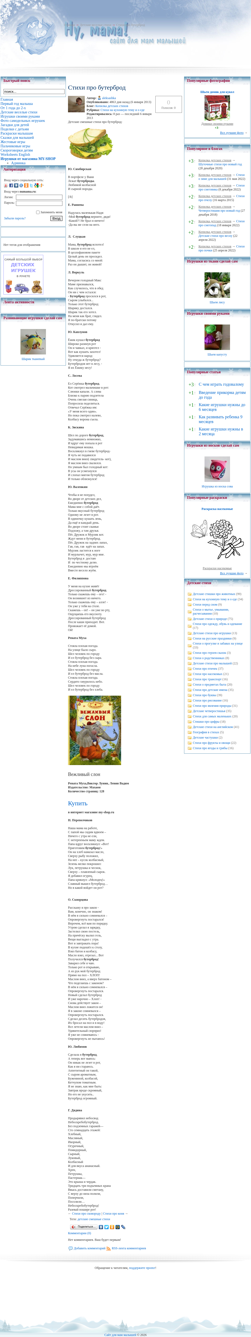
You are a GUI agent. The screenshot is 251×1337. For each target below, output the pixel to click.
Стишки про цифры (206, 721)
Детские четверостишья (209, 711)
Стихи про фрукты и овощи (211, 743)
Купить (77, 803)
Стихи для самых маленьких (212, 716)
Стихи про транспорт (207, 679)
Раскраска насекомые (217, 509)
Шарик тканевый (33, 359)
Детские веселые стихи (95, 25)
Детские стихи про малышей (212, 663)
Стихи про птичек (205, 668)
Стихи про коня (113, 1213)
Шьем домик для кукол (217, 92)
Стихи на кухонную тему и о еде (123, 110)
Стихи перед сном (205, 604)
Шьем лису (217, 302)
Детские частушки (205, 737)
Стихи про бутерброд (130, 25)
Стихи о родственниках (208, 658)
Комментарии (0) (79, 1233)
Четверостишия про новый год (219, 210)
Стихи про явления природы (212, 706)
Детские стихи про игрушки (212, 633)
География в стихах (206, 732)
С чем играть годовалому (221, 384)
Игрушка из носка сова (217, 486)
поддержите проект (142, 1268)
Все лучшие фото (232, 133)
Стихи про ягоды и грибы (210, 748)
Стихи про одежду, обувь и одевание (217, 624)
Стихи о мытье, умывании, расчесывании (211, 611)
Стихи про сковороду (86, 1213)
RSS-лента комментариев (129, 1248)
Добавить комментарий (89, 1248)
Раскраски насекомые (217, 568)
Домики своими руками (217, 124)
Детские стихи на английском (213, 727)
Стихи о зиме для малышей (221, 177)
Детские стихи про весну (215, 236)
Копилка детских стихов (111, 106)
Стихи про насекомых (208, 674)
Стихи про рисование (207, 700)
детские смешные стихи (94, 1219)
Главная (69, 25)
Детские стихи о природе (210, 619)
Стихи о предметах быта (209, 684)
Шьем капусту (217, 354)
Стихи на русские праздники (212, 638)
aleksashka (109, 98)
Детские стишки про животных (214, 594)
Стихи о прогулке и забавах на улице (218, 643)
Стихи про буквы (204, 695)
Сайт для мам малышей (120, 1335)
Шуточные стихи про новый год (220, 164)
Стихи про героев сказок (209, 653)
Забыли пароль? (14, 218)
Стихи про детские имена (210, 690)
